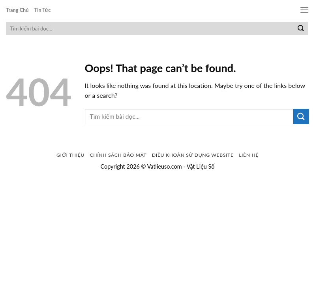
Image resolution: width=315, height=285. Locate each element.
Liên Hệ (249, 155)
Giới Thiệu (70, 155)
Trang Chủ (17, 10)
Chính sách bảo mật (118, 155)
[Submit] (301, 28)
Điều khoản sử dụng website (193, 155)
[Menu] (304, 9)
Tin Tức (42, 10)
